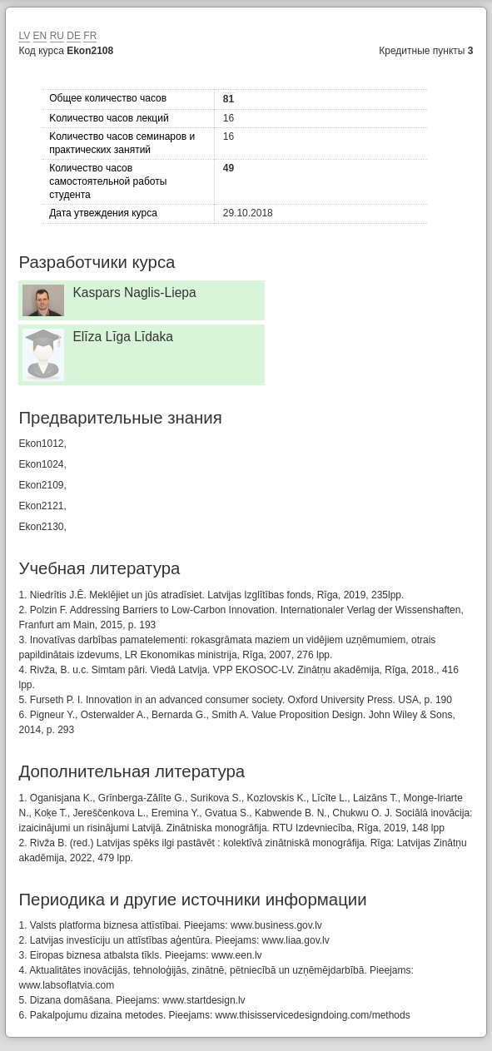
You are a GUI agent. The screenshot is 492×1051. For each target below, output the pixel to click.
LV (24, 36)
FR (90, 36)
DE (74, 36)
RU (57, 36)
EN (40, 36)
